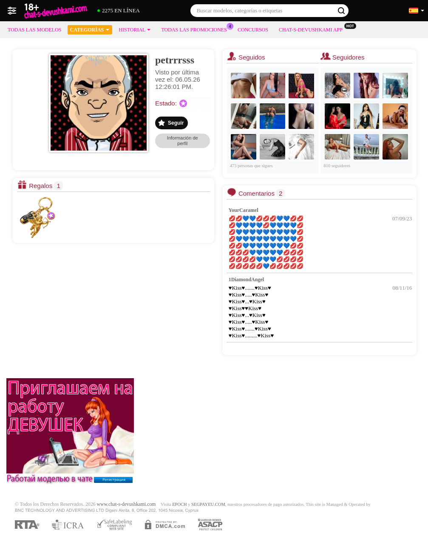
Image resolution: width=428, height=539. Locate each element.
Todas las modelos (34, 30)
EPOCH (179, 504)
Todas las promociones (196, 29)
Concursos (253, 30)
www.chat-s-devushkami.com (126, 504)
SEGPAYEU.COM (208, 504)
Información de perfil (182, 140)
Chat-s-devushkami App (313, 29)
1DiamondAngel (246, 279)
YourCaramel (243, 210)
